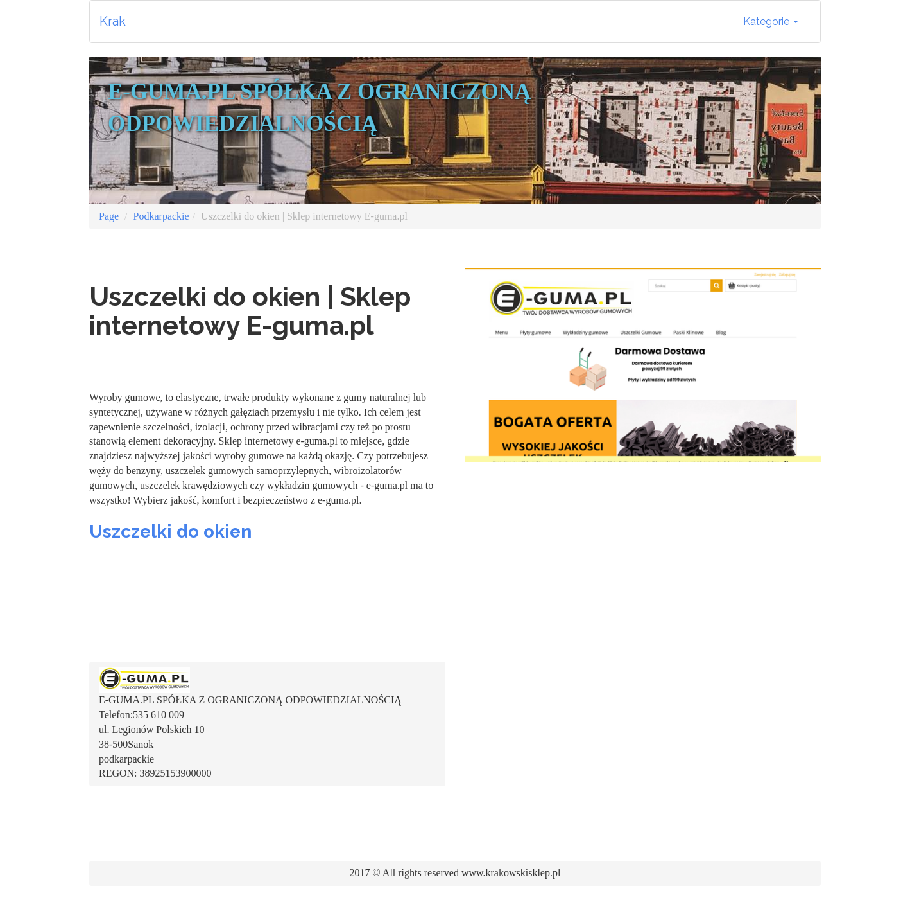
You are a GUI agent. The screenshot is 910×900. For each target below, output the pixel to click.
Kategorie (770, 21)
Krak (112, 21)
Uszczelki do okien (170, 531)
